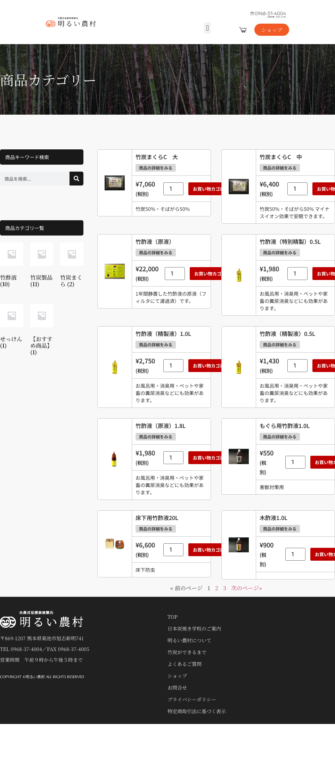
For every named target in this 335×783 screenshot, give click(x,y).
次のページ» (246, 588)
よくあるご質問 (185, 663)
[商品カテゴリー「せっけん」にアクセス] (11, 328)
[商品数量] (173, 188)
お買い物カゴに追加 (213, 189)
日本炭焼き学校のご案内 (194, 628)
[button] (207, 28)
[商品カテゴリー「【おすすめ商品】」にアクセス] (42, 331)
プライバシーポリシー (192, 699)
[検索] (76, 179)
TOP (173, 616)
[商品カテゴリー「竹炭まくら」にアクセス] (71, 266)
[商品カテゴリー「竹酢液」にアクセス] (11, 266)
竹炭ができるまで (187, 652)
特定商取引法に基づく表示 (197, 711)
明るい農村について (189, 640)
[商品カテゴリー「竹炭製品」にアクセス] (42, 266)
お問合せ (177, 687)
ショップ (177, 675)
